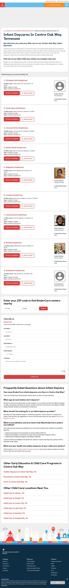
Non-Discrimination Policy (33, 568)
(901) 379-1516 (27, 227)
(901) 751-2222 (27, 93)
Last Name (34, 338)
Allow (57, 582)
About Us (5, 561)
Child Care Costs (31, 565)
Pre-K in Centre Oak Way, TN (15, 482)
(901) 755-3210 (27, 206)
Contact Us (5, 563)
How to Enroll (30, 563)
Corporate (5, 570)
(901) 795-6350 (27, 180)
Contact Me (34, 376)
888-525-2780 (8, 322)
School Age (54, 574)
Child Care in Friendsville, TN (16, 518)
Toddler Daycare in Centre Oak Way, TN (20, 472)
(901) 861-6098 (27, 139)
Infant (52, 563)
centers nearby (54, 5)
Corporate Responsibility (33, 570)
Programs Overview (56, 561)
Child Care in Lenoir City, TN (15, 503)
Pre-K (52, 570)
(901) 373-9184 (27, 255)
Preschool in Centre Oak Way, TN (17, 477)
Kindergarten (54, 572)
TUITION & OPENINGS (11, 93)
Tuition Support (31, 561)
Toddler (53, 565)
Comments (7, 358)
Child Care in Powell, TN (14, 498)
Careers (5, 568)
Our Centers (6, 565)
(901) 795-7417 (27, 158)
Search (43, 308)
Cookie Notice (43, 582)
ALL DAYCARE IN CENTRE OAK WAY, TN (23, 30)
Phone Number (34, 353)
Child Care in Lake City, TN (15, 508)
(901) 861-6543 (27, 119)
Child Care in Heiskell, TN (14, 513)
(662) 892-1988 (27, 283)
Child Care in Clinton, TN (14, 493)
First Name (34, 331)
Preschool (53, 568)
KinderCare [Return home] (2, 5)
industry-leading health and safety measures (26, 449)
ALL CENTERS (7, 30)
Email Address (34, 346)
